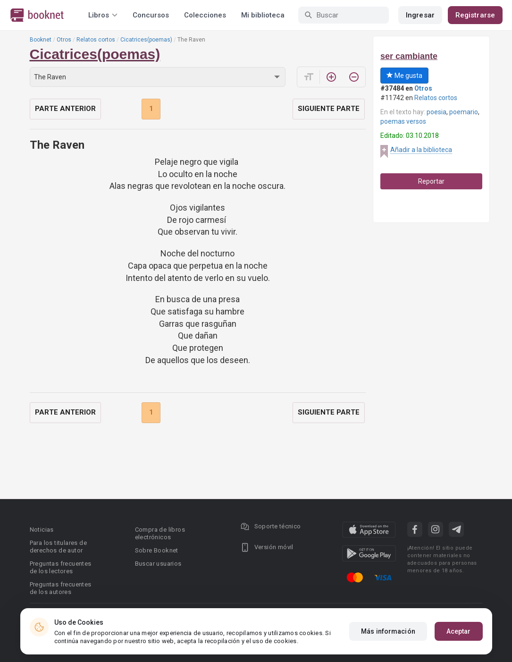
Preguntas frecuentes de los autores (61, 588)
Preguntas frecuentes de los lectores (61, 567)
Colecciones (205, 15)
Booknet (40, 39)
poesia (436, 112)
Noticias (42, 529)
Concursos (151, 15)
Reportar (431, 181)
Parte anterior (65, 108)
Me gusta (404, 75)
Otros (64, 39)
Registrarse (475, 15)
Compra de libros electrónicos (160, 533)
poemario (463, 112)
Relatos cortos (95, 39)
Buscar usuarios (158, 563)
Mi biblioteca (263, 15)
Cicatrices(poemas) (146, 39)
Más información (388, 631)
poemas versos (403, 121)
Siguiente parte (329, 108)
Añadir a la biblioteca (421, 149)
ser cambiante (408, 56)
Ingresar (420, 15)
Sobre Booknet (156, 550)
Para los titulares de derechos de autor (58, 546)
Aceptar (458, 631)
